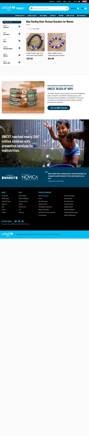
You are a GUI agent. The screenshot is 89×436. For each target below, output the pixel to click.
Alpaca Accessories (43, 196)
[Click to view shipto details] (77, 1)
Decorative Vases (68, 201)
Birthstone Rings (42, 204)
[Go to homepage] (13, 8)
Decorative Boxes (42, 201)
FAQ (20, 210)
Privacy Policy (22, 207)
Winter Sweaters (68, 198)
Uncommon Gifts (68, 204)
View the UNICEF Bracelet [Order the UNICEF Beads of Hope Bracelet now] (58, 108)
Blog (3, 207)
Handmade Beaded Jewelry (71, 212)
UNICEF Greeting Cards (70, 215)
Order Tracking (22, 196)
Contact (21, 204)
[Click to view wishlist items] (75, 8)
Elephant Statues (68, 207)
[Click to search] (67, 8)
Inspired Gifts (19, 15)
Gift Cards (21, 212)
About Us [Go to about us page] (52, 1)
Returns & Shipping (23, 198)
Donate (3, 210)
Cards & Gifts (32, 15)
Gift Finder (43, 15)
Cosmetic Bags (42, 215)
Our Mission (5, 196)
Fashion (61, 15)
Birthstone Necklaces (69, 210)
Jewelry (53, 15)
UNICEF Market (5, 198)
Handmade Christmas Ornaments (46, 212)
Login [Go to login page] (64, 1)
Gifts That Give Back (69, 196)
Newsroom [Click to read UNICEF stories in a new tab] (4, 204)
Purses (40, 198)
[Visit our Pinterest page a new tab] (22, 221)
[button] (42, 35)
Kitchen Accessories (43, 210)
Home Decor (70, 15)
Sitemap (4, 212)
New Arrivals (81, 15)
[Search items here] (47, 8)
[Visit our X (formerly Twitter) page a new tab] (19, 221)
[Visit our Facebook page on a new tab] (16, 221)
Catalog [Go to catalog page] (59, 1)
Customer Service (23, 201)
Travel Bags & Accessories (45, 207)
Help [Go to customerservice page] (70, 1)
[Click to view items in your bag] (84, 8)
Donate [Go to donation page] (84, 1)
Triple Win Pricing (6, 201)
